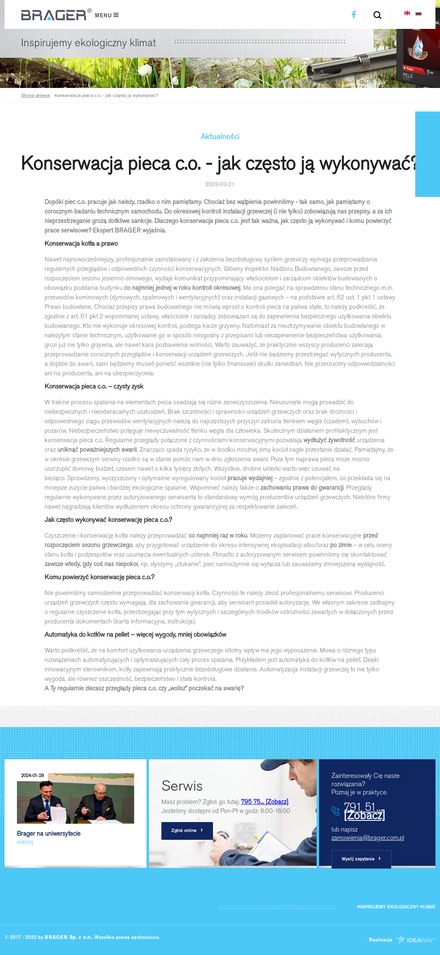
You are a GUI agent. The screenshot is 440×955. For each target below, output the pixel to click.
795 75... (264, 802)
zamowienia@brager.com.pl (367, 837)
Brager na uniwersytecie (76, 808)
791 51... (364, 810)
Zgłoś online (187, 830)
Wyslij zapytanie (361, 859)
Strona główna (35, 96)
